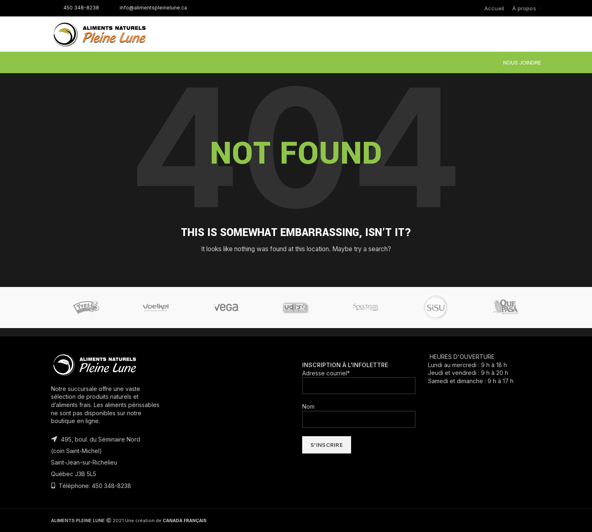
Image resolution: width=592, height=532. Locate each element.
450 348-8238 (75, 8)
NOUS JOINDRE (522, 62)
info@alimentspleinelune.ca (147, 8)
